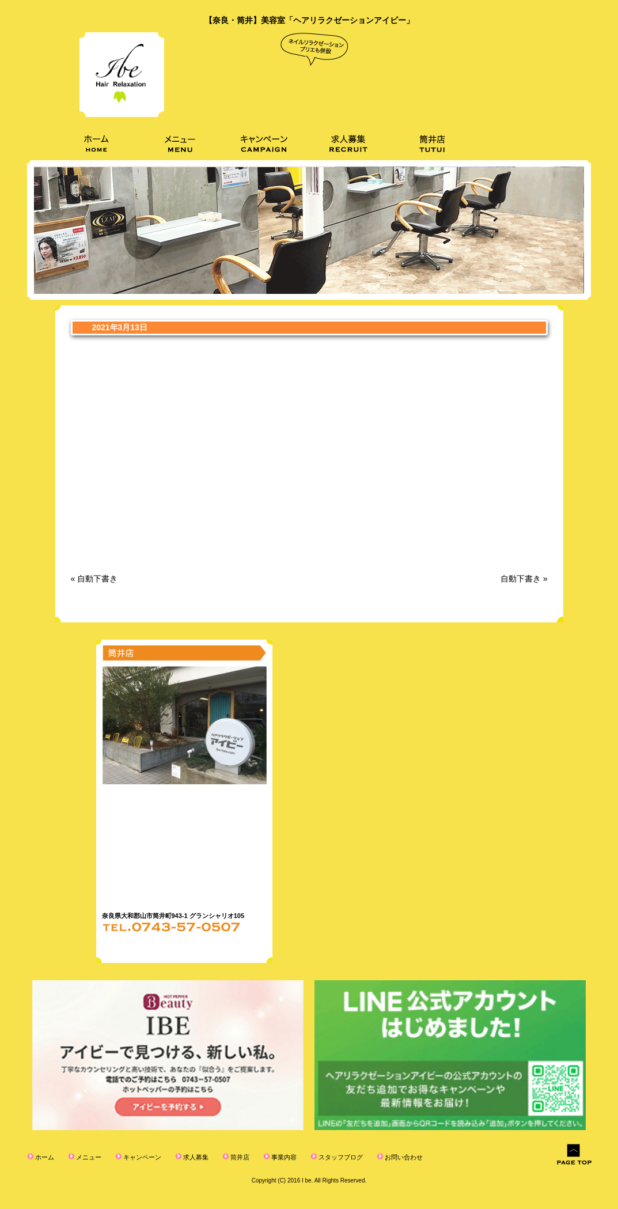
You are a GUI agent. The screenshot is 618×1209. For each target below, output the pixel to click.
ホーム (43, 1157)
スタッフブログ (340, 1157)
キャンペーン (141, 1157)
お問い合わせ (403, 1157)
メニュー (87, 1157)
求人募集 (194, 1157)
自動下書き (97, 578)
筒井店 (239, 1157)
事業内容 (283, 1157)
